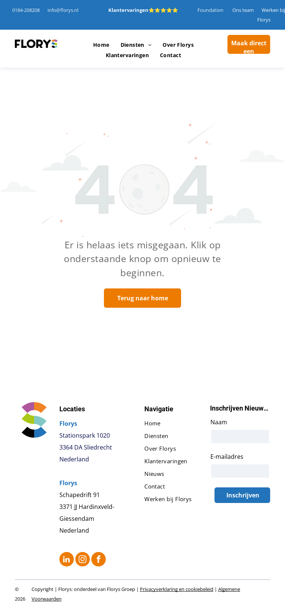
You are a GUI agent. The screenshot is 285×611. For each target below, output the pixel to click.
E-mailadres (226, 456)
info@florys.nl (63, 10)
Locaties (72, 409)
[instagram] (82, 560)
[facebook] (98, 560)
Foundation (210, 10)
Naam (218, 422)
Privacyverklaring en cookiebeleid (176, 589)
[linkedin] (66, 560)
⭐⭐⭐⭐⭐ (163, 10)
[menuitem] (101, 45)
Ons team (243, 10)
